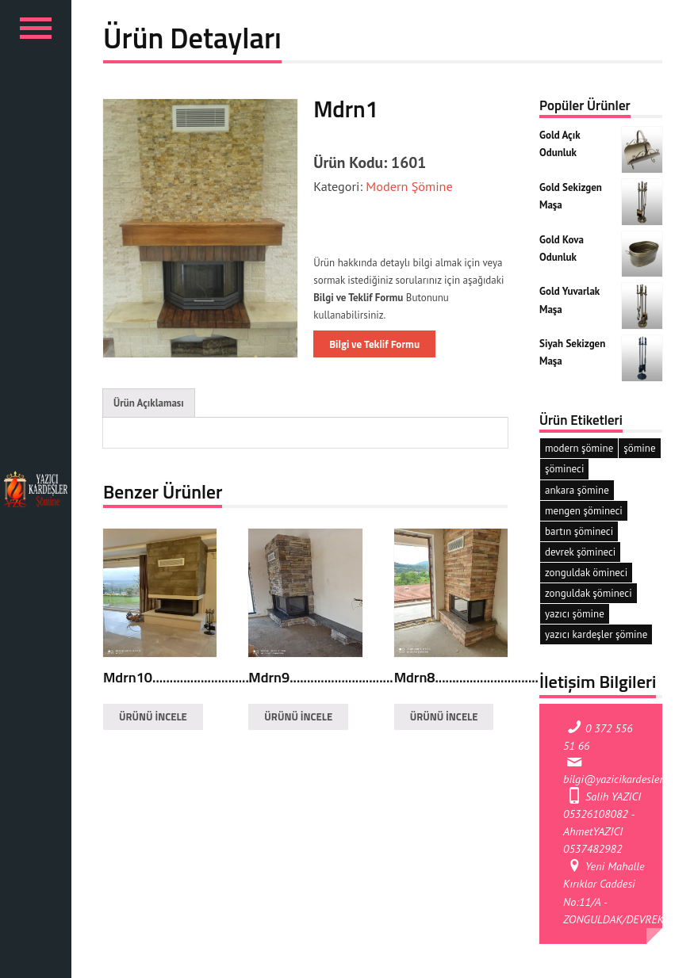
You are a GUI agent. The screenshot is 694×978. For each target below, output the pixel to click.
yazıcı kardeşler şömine (596, 634)
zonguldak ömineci (586, 572)
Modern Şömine (407, 186)
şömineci (564, 469)
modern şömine (579, 448)
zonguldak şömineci (588, 593)
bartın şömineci (579, 531)
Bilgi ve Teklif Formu (374, 344)
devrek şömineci (580, 552)
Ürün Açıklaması (148, 403)
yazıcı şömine (574, 614)
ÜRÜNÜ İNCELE (153, 716)
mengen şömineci (584, 511)
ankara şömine (577, 490)
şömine (639, 448)
